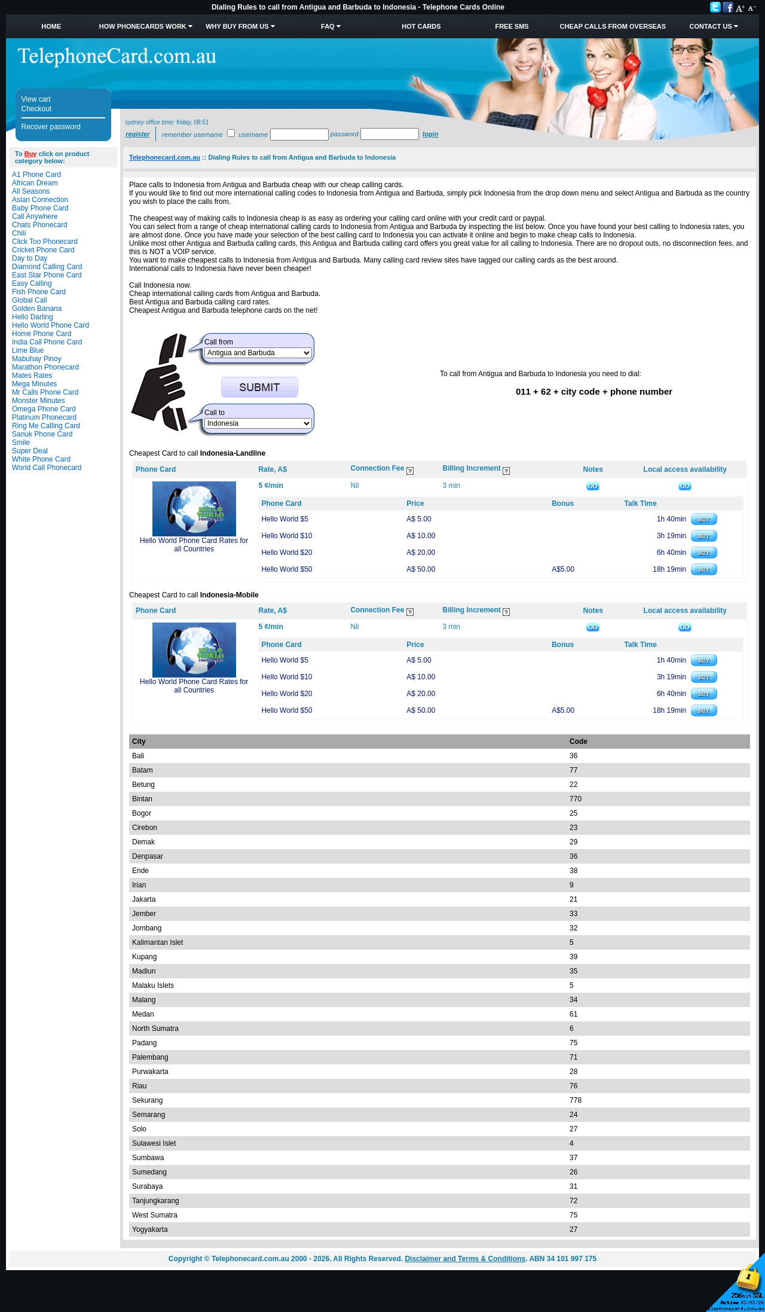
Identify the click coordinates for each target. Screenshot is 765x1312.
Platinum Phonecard (44, 417)
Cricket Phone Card (43, 250)
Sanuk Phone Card (42, 434)
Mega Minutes (34, 384)
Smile (21, 442)
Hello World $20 (286, 552)
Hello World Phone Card (50, 325)
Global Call (29, 300)
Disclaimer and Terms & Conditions (465, 1259)
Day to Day (29, 258)
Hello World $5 (284, 519)
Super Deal (30, 451)
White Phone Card (41, 459)
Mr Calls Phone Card (45, 392)
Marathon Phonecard (45, 367)
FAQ (328, 26)
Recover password (51, 127)
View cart (36, 99)
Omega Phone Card (44, 409)
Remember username (192, 134)
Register (137, 134)
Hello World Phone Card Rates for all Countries (194, 544)
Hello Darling (32, 317)
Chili (19, 233)
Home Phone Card (41, 333)
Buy (31, 153)
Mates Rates (32, 375)
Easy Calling (32, 283)
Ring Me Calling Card (46, 426)
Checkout (37, 109)
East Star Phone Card (47, 275)
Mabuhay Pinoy (37, 359)
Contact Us (710, 26)
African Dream (35, 183)
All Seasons (31, 191)
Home (51, 26)
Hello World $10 (286, 536)
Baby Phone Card (40, 208)
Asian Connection (40, 200)
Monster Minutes (38, 400)
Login (430, 134)
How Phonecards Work (142, 26)
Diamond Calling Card (47, 267)
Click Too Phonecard (45, 241)
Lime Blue (28, 350)
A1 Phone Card (36, 174)
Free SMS (511, 26)
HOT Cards (421, 26)
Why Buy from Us (237, 26)
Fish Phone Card (39, 292)
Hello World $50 (286, 569)
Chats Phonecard (40, 225)
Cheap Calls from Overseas (613, 26)
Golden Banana (37, 308)
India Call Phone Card (47, 342)
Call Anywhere (35, 216)
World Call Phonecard (47, 467)
